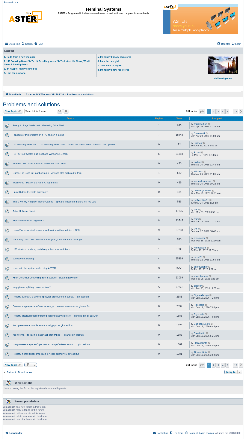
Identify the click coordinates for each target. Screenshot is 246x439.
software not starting (23, 258)
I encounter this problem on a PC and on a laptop (38, 135)
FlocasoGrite (200, 343)
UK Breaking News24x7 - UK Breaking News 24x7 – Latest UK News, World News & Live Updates (64, 144)
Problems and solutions (31, 104)
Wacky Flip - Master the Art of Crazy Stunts (35, 182)
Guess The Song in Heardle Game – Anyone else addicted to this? (47, 173)
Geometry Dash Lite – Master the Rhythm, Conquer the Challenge (47, 239)
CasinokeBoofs (202, 324)
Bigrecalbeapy (201, 295)
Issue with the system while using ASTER (34, 268)
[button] (202, 111)
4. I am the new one (15, 73)
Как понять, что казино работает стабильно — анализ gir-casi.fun (48, 334)
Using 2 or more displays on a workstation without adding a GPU (46, 230)
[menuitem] (27, 43)
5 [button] (227, 111)
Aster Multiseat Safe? (24, 211)
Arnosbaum (200, 247)
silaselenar (199, 238)
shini (196, 209)
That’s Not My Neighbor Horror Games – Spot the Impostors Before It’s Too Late (54, 201)
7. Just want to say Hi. (110, 65)
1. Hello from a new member (19, 57)
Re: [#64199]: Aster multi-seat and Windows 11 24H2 (40, 154)
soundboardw (201, 276)
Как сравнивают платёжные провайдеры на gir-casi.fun (42, 325)
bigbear (198, 285)
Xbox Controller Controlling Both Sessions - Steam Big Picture (45, 277)
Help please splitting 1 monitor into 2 (32, 287)
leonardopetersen (203, 181)
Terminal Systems (103, 9)
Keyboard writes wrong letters (28, 220)
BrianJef (198, 143)
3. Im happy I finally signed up (20, 68)
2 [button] (213, 111)
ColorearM (199, 133)
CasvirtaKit (199, 333)
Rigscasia (199, 305)
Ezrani (197, 152)
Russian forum (11, 2)
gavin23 (198, 257)
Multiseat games (223, 68)
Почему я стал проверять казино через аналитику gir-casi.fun (46, 354)
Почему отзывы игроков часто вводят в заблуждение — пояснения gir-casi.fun (55, 315)
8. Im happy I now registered (113, 69)
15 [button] (235, 111)
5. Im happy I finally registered (114, 57)
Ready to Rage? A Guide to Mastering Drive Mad (38, 125)
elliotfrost (198, 171)
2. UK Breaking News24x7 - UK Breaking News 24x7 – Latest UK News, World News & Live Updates (47, 63)
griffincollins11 (201, 200)
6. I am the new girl (108, 61)
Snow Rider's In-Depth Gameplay (30, 192)
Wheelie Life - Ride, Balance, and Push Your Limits (39, 163)
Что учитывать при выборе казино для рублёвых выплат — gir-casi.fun (51, 344)
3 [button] (218, 111)
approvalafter (201, 266)
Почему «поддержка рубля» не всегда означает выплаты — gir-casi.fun (51, 306)
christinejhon (200, 124)
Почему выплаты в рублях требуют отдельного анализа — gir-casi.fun (51, 296)
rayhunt (198, 162)
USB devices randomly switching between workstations (41, 249)
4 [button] (222, 111)
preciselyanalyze (202, 190)
